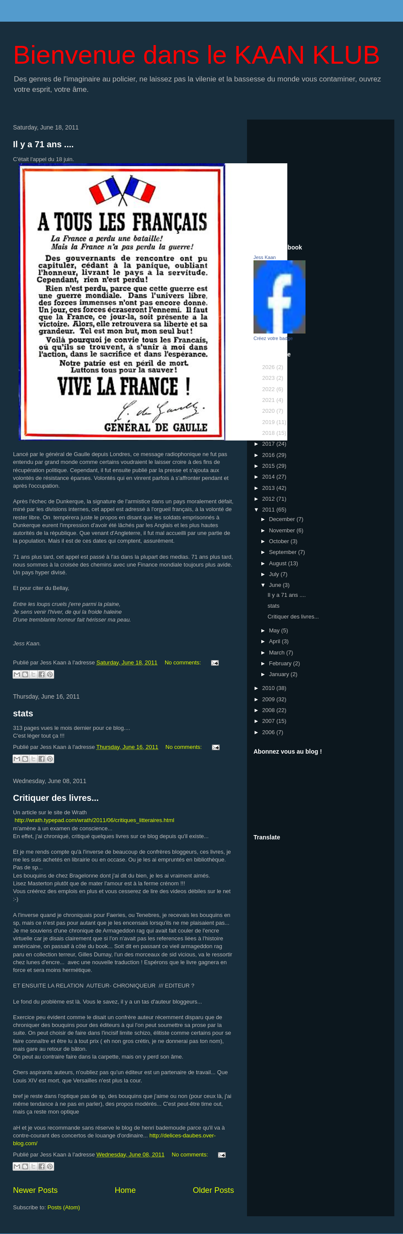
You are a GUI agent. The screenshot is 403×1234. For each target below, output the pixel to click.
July (275, 574)
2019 (269, 422)
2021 (269, 400)
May (275, 630)
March (277, 652)
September (283, 552)
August (278, 563)
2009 (269, 699)
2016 (269, 455)
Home (125, 1190)
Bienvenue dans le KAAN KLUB (196, 54)
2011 (269, 509)
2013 (269, 488)
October (280, 541)
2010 (269, 688)
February (281, 663)
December (283, 519)
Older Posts (213, 1190)
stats (23, 713)
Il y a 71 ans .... (43, 144)
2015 (269, 466)
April (275, 641)
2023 (269, 378)
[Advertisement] (321, 180)
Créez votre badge (273, 338)
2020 (269, 411)
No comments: (183, 662)
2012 (269, 499)
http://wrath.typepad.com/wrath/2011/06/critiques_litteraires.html (95, 820)
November (283, 530)
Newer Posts (35, 1190)
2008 (269, 710)
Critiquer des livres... (56, 798)
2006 (269, 732)
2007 (269, 721)
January (280, 674)
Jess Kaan (265, 257)
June (276, 585)
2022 (269, 389)
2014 (269, 476)
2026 (269, 367)
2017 (269, 443)
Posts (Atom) (64, 1207)
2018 (269, 433)
